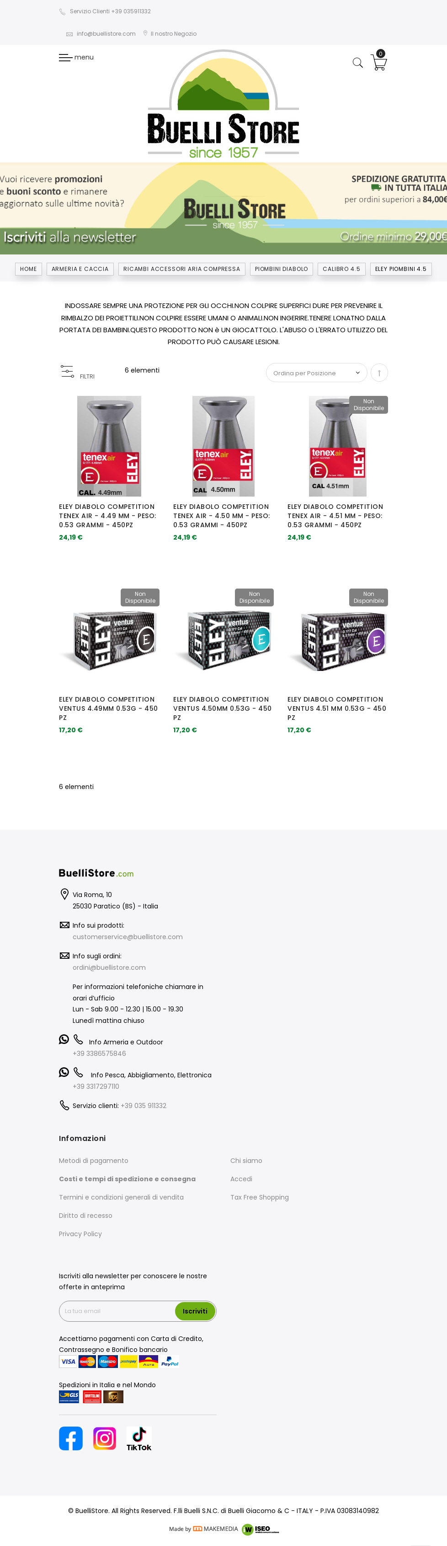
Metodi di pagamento (93, 1160)
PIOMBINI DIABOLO (281, 269)
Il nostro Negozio (170, 34)
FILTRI (87, 376)
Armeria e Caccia (80, 269)
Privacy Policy (80, 1233)
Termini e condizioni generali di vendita (121, 1197)
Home (28, 269)
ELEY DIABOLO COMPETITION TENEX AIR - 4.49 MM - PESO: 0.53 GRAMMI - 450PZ (107, 516)
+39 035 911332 (143, 1105)
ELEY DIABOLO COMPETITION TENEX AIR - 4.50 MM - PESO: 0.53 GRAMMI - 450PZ (221, 516)
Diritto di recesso (85, 1215)
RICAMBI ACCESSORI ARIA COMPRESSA (181, 269)
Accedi (241, 1179)
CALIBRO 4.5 (341, 269)
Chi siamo (246, 1160)
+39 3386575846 (99, 1053)
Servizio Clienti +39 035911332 (105, 11)
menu (76, 57)
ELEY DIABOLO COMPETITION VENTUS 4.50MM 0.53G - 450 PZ (222, 708)
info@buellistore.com (101, 34)
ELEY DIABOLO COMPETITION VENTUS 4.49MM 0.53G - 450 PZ (108, 708)
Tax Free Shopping (259, 1197)
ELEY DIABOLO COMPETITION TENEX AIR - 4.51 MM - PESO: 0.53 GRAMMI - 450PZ (335, 516)
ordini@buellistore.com (109, 967)
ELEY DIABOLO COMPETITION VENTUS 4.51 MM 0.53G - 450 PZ (336, 708)
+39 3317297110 (96, 1086)
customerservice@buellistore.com (128, 936)
